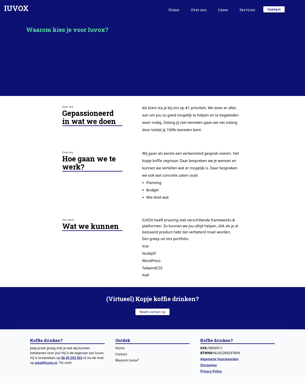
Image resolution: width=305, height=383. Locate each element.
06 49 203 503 (71, 358)
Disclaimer (208, 365)
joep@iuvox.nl (46, 362)
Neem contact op (152, 312)
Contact (121, 354)
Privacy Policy (211, 371)
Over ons (199, 9)
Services (247, 9)
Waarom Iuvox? (127, 360)
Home (174, 9)
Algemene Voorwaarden (219, 359)
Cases (223, 9)
